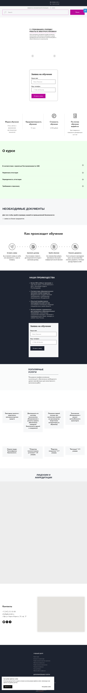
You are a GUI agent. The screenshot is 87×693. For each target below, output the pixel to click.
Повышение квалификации (38, 666)
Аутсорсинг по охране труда (38, 658)
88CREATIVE (41, 691)
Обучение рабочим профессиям (39, 670)
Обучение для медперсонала (39, 662)
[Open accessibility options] (85, 11)
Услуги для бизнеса (37, 668)
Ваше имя (34, 78)
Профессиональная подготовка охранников (41, 660)
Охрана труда (36, 656)
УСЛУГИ (53, 7)
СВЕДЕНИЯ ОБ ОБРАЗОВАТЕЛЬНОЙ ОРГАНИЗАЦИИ (37, 7)
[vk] (7, 622)
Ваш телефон (35, 86)
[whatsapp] (4, 622)
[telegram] (10, 622)
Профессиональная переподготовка (40, 664)
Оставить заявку (38, 96)
